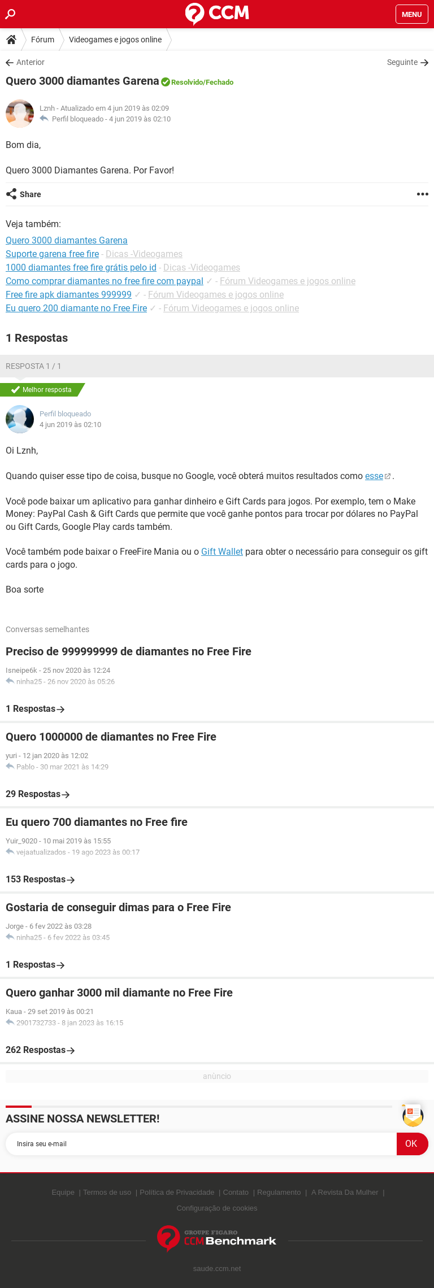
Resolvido (187, 82)
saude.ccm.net (217, 1268)
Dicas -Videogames (144, 254)
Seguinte (402, 62)
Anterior (30, 62)
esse (374, 476)
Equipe (62, 1192)
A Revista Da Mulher (345, 1192)
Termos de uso (107, 1192)
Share (30, 194)
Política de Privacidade (177, 1192)
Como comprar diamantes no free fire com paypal (104, 281)
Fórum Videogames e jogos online (287, 281)
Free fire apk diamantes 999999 (69, 294)
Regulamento (279, 1192)
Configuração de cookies (216, 1208)
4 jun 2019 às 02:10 (140, 119)
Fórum (42, 39)
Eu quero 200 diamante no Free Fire (76, 308)
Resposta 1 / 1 (34, 366)
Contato (236, 1192)
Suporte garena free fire (52, 254)
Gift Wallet (222, 551)
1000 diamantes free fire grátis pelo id (81, 267)
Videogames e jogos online (115, 39)
